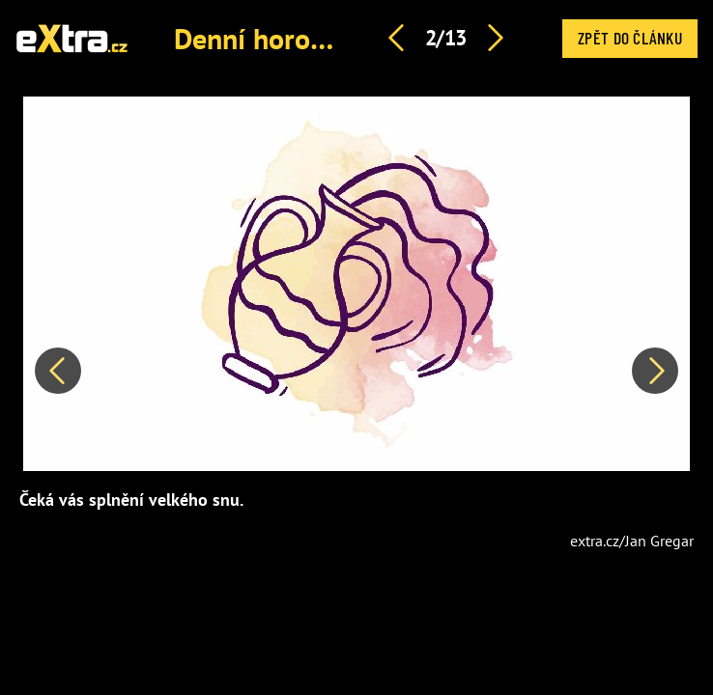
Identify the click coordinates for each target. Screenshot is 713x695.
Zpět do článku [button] (630, 37)
